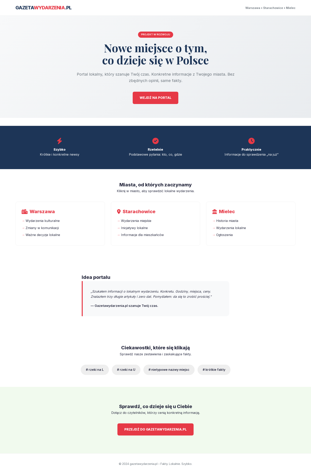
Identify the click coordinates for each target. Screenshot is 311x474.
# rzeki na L (95, 370)
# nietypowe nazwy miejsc (169, 370)
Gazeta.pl (43, 8)
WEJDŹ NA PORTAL (155, 98)
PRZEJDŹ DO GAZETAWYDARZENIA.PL (155, 429)
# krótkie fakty (214, 370)
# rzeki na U (126, 370)
